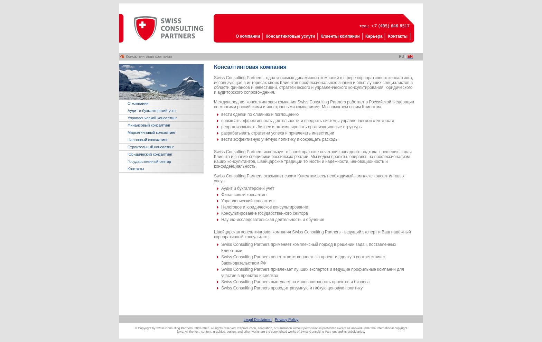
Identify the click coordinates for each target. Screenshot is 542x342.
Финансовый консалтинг (149, 125)
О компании (138, 103)
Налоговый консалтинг (148, 140)
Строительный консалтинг (151, 147)
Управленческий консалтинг (152, 118)
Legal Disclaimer (258, 319)
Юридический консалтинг (150, 154)
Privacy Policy (286, 319)
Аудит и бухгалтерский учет (152, 111)
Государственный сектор (149, 161)
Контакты (136, 169)
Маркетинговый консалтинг (152, 132)
